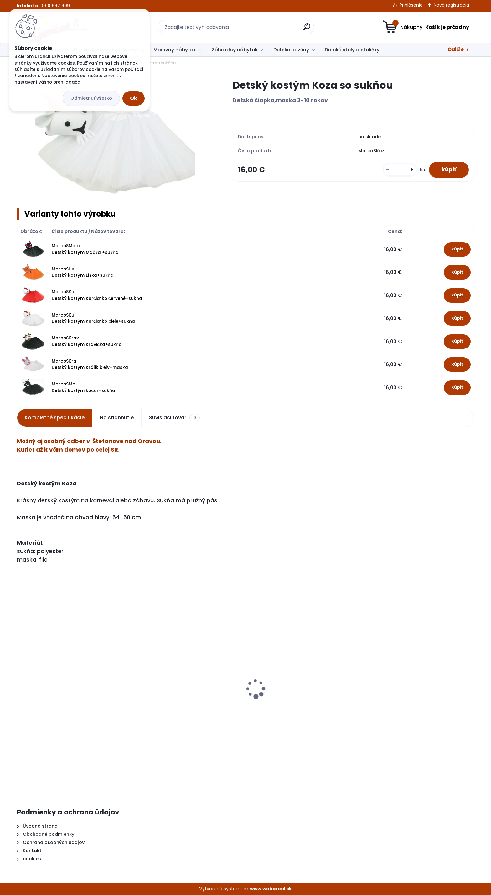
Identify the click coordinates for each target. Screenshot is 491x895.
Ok (133, 98)
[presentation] (21, 679)
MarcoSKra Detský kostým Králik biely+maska (90, 364)
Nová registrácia (451, 5)
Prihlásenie (411, 5)
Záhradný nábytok (234, 49)
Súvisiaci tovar (174, 417)
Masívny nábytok (174, 49)
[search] (306, 29)
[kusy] (400, 170)
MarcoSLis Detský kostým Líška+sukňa (83, 272)
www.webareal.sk (271, 889)
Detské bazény (291, 49)
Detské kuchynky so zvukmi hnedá (178, 703)
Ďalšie (456, 49)
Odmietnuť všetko (91, 98)
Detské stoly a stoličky (352, 49)
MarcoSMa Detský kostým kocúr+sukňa (83, 387)
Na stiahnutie (117, 417)
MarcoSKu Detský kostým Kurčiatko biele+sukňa (93, 318)
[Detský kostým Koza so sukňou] (115, 139)
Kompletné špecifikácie (55, 417)
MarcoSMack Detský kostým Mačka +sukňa (85, 249)
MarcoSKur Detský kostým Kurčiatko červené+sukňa (97, 295)
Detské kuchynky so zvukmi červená (65, 702)
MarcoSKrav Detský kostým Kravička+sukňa (87, 341)
